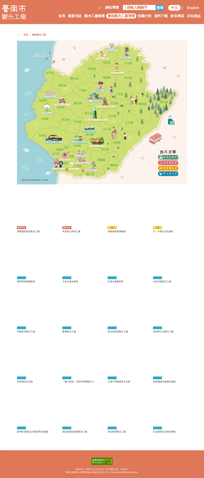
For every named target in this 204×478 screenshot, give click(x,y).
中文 (174, 8)
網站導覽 (112, 7)
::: (99, 7)
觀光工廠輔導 (94, 16)
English (193, 8)
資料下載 (161, 16)
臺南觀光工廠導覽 (121, 16)
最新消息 (75, 16)
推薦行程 (144, 16)
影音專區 (177, 16)
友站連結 (194, 16)
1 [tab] (102, 26)
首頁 (61, 16)
